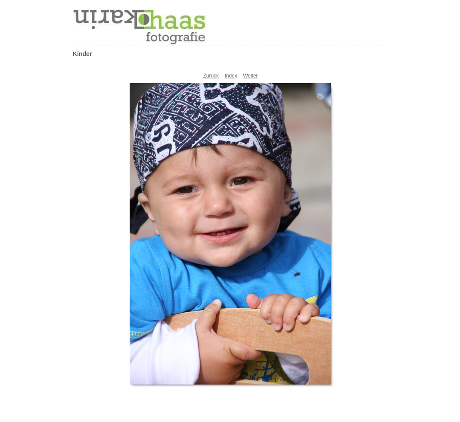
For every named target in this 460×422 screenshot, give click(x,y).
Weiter (250, 76)
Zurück (211, 76)
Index (230, 76)
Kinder (82, 53)
